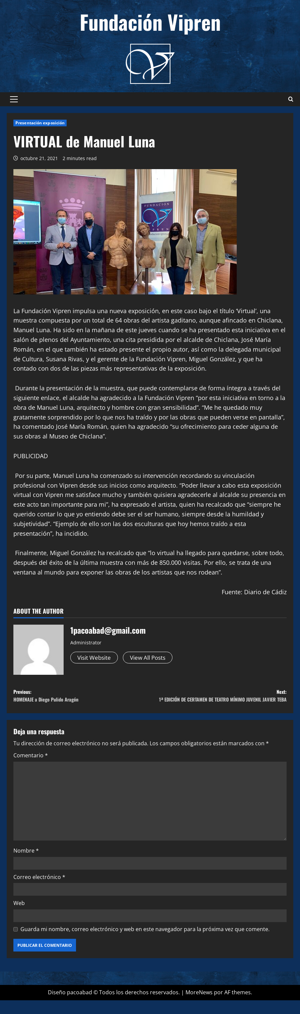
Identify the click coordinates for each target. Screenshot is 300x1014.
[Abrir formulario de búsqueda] (290, 99)
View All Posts (152, 658)
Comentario (30, 769)
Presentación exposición (40, 123)
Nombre (26, 864)
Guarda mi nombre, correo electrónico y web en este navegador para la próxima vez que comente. (145, 942)
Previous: (81, 698)
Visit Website (95, 658)
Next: (218, 702)
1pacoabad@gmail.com (108, 630)
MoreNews (199, 1006)
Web (19, 916)
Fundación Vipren (150, 21)
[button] (14, 99)
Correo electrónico (39, 890)
